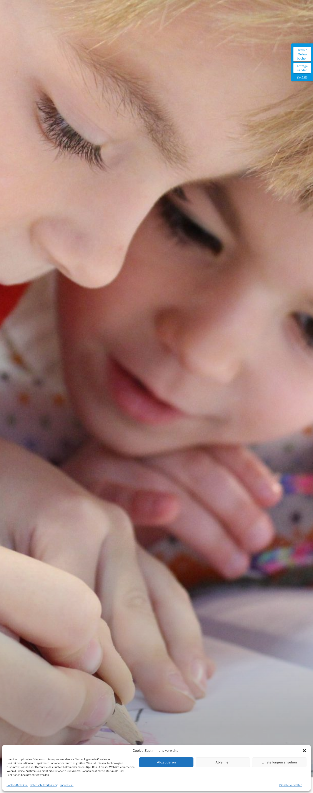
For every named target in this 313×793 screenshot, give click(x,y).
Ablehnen (222, 762)
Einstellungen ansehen (279, 762)
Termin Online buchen (302, 54)
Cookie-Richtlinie (17, 785)
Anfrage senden (302, 68)
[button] (304, 750)
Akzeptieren (166, 762)
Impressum (66, 785)
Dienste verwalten (290, 785)
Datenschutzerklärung (44, 785)
